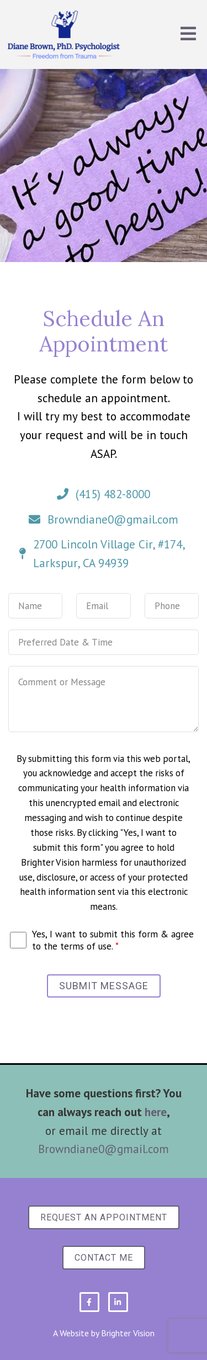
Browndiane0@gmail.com (103, 1149)
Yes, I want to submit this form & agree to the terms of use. (113, 940)
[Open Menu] (188, 34)
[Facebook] (89, 1302)
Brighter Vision (128, 1332)
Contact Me (104, 1257)
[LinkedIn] (118, 1302)
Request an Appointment (103, 1217)
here (156, 1112)
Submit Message (103, 985)
